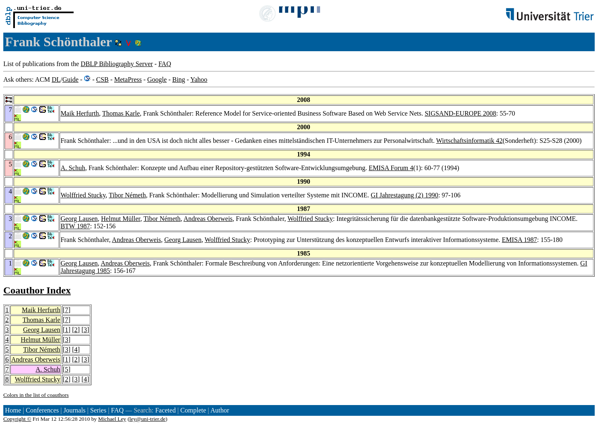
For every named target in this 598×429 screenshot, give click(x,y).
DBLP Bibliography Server (117, 63)
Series (98, 410)
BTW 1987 (75, 226)
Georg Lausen (79, 218)
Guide (70, 79)
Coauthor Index (37, 290)
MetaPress (128, 79)
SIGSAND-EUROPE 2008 (460, 113)
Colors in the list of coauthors (36, 395)
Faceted (165, 410)
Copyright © (17, 419)
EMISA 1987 (519, 239)
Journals (74, 410)
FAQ (164, 63)
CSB (102, 79)
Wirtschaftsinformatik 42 (469, 140)
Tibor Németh (127, 195)
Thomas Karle (121, 113)
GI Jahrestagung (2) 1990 (404, 195)
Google (157, 79)
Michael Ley (112, 419)
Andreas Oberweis (208, 218)
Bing (178, 79)
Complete (193, 410)
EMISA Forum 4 (391, 167)
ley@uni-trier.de (147, 419)
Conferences (42, 410)
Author (219, 410)
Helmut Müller (120, 218)
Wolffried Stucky (82, 195)
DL (56, 79)
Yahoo (198, 79)
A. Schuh (72, 167)
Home (13, 410)
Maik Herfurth (79, 113)
